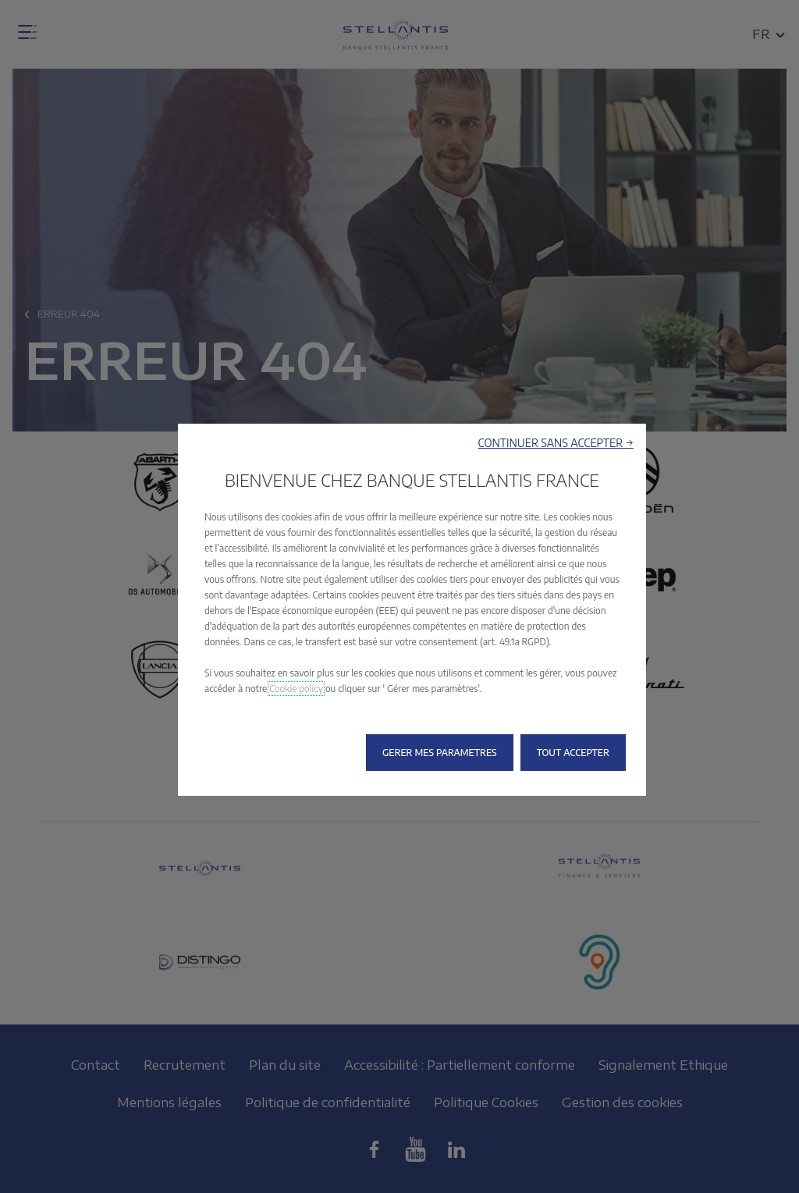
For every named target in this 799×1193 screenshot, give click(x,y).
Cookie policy (296, 688)
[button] (556, 442)
